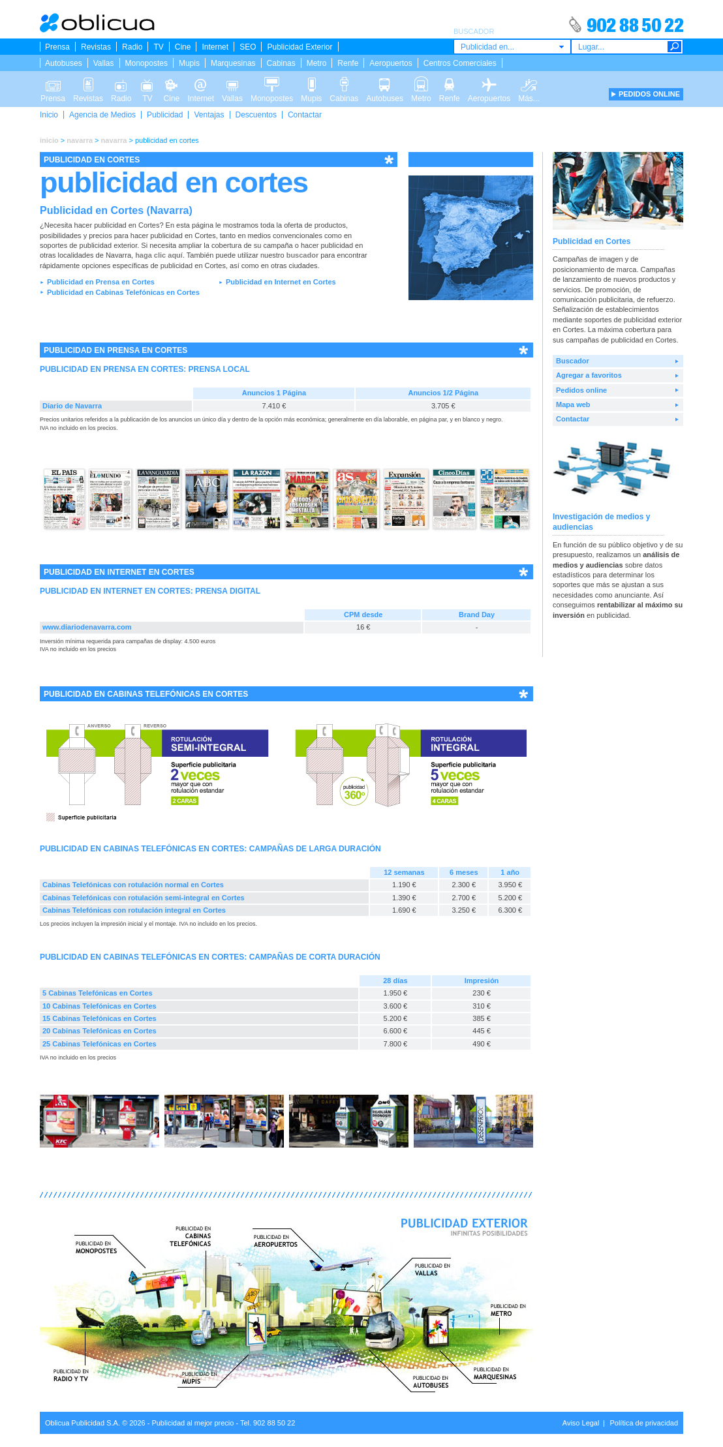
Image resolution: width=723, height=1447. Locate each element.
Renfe (347, 63)
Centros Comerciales (460, 63)
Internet (215, 47)
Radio (132, 47)
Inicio (49, 114)
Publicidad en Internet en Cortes (281, 282)
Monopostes (146, 63)
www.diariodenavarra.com (87, 627)
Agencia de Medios (102, 114)
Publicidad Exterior (299, 47)
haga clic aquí (159, 255)
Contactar (305, 114)
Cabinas (281, 63)
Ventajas (209, 114)
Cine (183, 47)
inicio (49, 140)
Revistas (96, 47)
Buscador (572, 361)
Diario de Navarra (72, 406)
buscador (302, 255)
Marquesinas (233, 63)
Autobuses (63, 63)
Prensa (57, 47)
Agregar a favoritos (589, 375)
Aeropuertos (390, 63)
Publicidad (165, 114)
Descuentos (256, 114)
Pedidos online (581, 390)
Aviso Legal (581, 1423)
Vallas (103, 63)
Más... (529, 83)
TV (158, 47)
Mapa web (573, 404)
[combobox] (512, 46)
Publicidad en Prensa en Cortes (101, 282)
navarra (80, 140)
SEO (247, 47)
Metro (317, 63)
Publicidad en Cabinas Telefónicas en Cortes (123, 292)
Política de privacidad (643, 1423)
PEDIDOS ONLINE (649, 94)
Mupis (189, 63)
